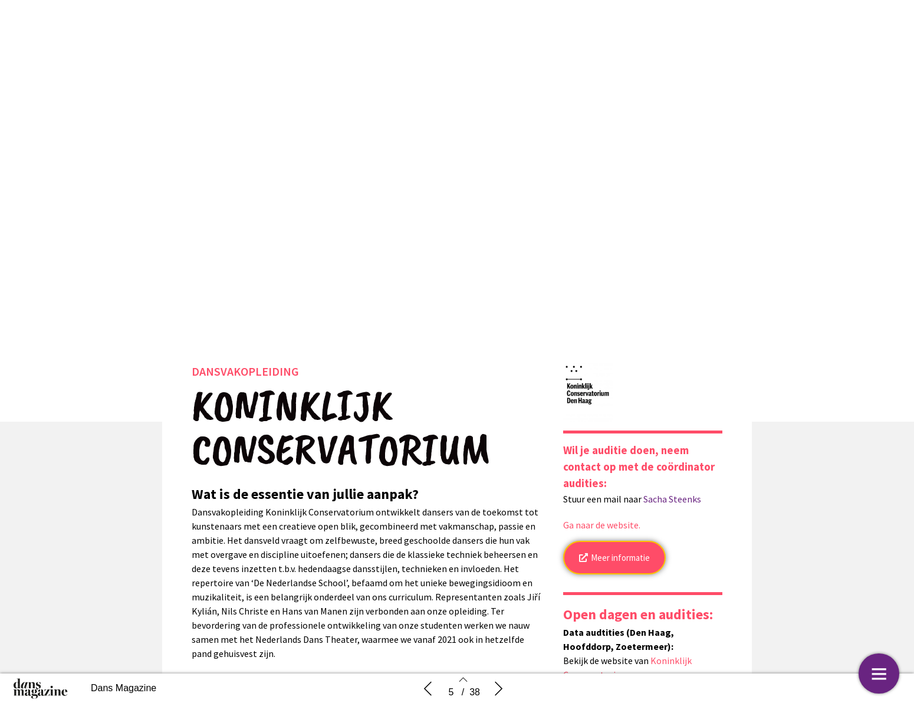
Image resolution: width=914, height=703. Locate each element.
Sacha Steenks (672, 502)
